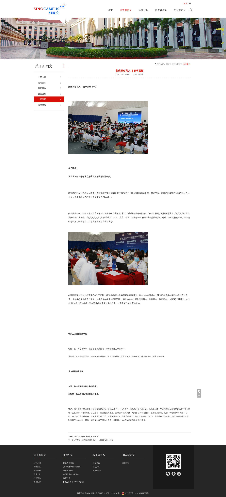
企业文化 (42, 94)
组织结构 (42, 88)
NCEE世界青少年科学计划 (73, 482)
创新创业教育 (68, 470)
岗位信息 (125, 463)
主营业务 (143, 10)
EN (190, 4)
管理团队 (42, 83)
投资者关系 (161, 10)
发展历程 (42, 105)
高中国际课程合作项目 (72, 467)
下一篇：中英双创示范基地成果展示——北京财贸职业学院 (90, 440)
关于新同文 (125, 10)
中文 (185, 4)
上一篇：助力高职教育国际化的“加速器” (83, 437)
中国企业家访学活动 (71, 474)
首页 (110, 10)
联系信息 (96, 463)
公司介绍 (42, 77)
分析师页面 (97, 470)
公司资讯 (42, 99)
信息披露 (96, 467)
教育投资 (66, 478)
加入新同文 (179, 10)
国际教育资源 (68, 463)
